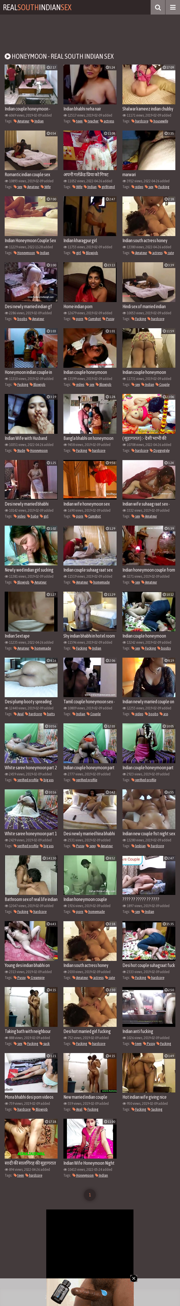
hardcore (139, 121)
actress (107, 121)
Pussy (108, 319)
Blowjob (90, 253)
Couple (163, 384)
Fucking (162, 187)
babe (32, 516)
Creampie (35, 977)
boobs (20, 319)
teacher (91, 121)
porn (77, 319)
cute (169, 253)
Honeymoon (24, 253)
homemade (100, 582)
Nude (19, 450)
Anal (19, 714)
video (137, 187)
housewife (159, 121)
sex (18, 187)
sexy (91, 846)
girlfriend (106, 187)
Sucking (154, 1109)
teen (77, 121)
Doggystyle (160, 450)
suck (45, 1043)
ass (164, 714)
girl (76, 253)
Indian (37, 121)
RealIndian (37, 7)
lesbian (138, 846)
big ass (47, 780)
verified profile (26, 780)
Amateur (21, 121)
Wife (46, 187)
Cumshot (93, 319)
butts (49, 714)
